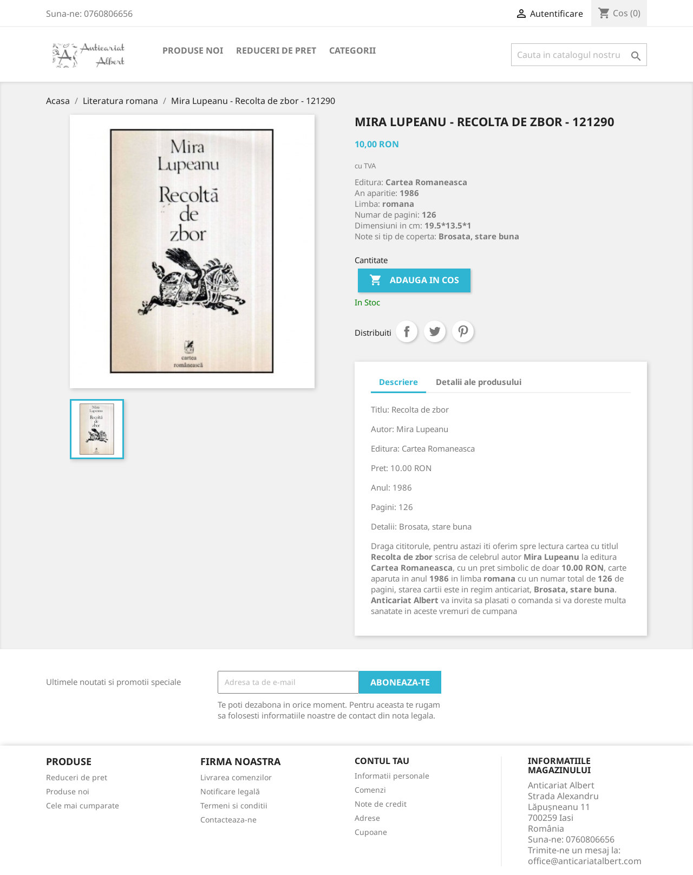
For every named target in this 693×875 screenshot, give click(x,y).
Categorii (352, 50)
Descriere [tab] (398, 381)
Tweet (435, 331)
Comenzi (370, 790)
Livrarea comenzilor (236, 777)
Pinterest (463, 331)
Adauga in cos (414, 280)
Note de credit (381, 804)
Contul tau (382, 761)
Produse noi (192, 50)
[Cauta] (579, 54)
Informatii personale (392, 775)
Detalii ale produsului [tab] (478, 381)
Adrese (367, 818)
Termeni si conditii (233, 805)
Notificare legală (230, 791)
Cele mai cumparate (82, 805)
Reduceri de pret (276, 50)
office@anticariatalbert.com (585, 861)
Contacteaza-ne (228, 819)
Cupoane (371, 832)
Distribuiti (406, 331)
